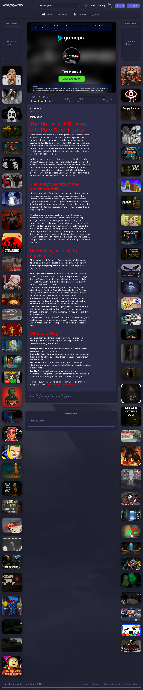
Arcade (47, 14)
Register (133, 5)
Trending (101, 5)
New (93, 5)
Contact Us (97, 684)
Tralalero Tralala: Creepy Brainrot (60, 384)
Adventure (80, 14)
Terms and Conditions (114, 684)
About (87, 684)
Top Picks (110, 5)
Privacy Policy (132, 684)
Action (63, 14)
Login (120, 5)
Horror (96, 14)
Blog (80, 684)
